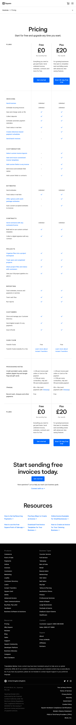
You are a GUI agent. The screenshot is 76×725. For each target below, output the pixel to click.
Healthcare (43, 615)
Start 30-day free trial (61, 81)
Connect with (38, 488)
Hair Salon (43, 578)
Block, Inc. (68, 718)
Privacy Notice (67, 694)
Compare (7, 654)
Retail (41, 568)
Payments (7, 561)
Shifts (6, 595)
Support (7, 641)
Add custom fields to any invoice (17, 164)
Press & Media (44, 639)
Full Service (43, 557)
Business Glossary (10, 651)
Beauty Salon (43, 571)
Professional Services (47, 598)
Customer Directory (11, 581)
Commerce (8, 554)
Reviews (7, 630)
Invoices (7, 568)
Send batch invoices (13, 138)
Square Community (10, 644)
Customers (8, 571)
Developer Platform (11, 647)
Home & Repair (44, 601)
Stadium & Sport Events (47, 611)
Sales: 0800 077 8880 (47, 627)
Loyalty (6, 578)
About (41, 636)
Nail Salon (42, 581)
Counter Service (45, 554)
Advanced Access (10, 598)
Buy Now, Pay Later (10, 605)
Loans (6, 584)
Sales (6, 637)
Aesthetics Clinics (45, 591)
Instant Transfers (10, 588)
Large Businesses (45, 605)
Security (69, 697)
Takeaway (42, 561)
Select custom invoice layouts (16, 153)
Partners (42, 646)
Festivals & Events (45, 608)
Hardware (7, 608)
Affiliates (42, 643)
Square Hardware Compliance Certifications (56, 708)
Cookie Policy (67, 704)
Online (6, 564)
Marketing (7, 574)
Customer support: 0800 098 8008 (51, 624)
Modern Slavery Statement (62, 711)
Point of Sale (8, 557)
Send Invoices (11, 103)
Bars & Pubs (43, 564)
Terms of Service (66, 691)
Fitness (42, 595)
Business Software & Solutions (15, 611)
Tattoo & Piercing (45, 588)
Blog (5, 634)
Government (67, 701)
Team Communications (12, 601)
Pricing (6, 624)
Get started (41, 80)
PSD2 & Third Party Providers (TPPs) (59, 714)
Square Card (8, 591)
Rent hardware (9, 657)
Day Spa (42, 584)
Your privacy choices (64, 687)
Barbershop (43, 574)
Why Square (8, 627)
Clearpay (46, 390)
